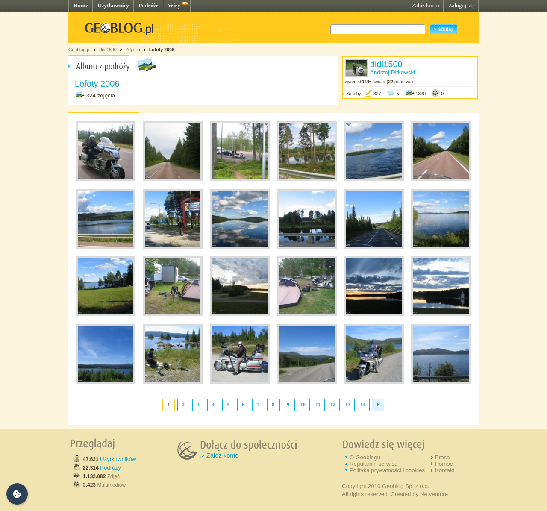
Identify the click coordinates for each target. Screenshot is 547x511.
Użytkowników (118, 459)
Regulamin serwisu (374, 464)
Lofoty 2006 (161, 49)
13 (347, 405)
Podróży (110, 467)
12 (332, 405)
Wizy (174, 5)
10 (303, 405)
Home (81, 5)
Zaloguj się (461, 5)
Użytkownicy (113, 5)
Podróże (148, 5)
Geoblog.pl (79, 49)
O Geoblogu (365, 457)
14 (362, 405)
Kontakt (444, 470)
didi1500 (107, 49)
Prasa (442, 457)
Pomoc (444, 464)
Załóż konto (425, 5)
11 (317, 405)
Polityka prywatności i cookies (387, 470)
